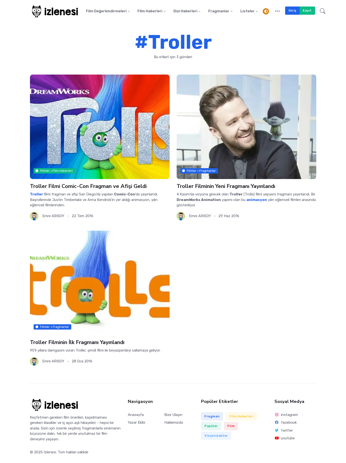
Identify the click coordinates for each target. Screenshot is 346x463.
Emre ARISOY (53, 216)
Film (231, 426)
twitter (283, 430)
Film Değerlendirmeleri (106, 11)
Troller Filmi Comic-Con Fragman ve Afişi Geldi (88, 186)
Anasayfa (136, 415)
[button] (277, 11)
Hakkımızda (173, 423)
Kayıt (307, 10)
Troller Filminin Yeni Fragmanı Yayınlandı (226, 186)
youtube (284, 438)
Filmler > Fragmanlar (199, 171)
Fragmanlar (218, 11)
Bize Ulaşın (173, 415)
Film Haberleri (149, 11)
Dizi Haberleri (185, 11)
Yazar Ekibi (136, 423)
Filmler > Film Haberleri (54, 171)
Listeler (247, 11)
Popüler (211, 426)
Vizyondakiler (216, 436)
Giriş (292, 10)
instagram (286, 415)
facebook (285, 423)
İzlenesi (50, 452)
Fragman (212, 416)
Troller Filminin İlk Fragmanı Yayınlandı (77, 342)
